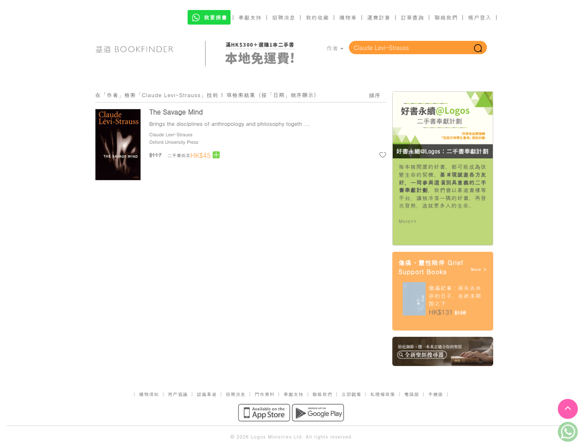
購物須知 (149, 394)
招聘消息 (284, 17)
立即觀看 (351, 394)
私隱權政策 (382, 394)
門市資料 (265, 394)
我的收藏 (317, 17)
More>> (408, 221)
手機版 (435, 394)
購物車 (348, 17)
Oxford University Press (173, 142)
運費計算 (379, 17)
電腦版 (411, 394)
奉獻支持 (250, 17)
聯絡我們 (446, 17)
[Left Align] (216, 155)
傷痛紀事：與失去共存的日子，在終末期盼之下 (455, 295)
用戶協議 (178, 394)
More (479, 269)
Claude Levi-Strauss (171, 134)
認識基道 (207, 394)
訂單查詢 (412, 17)
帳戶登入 (480, 17)
